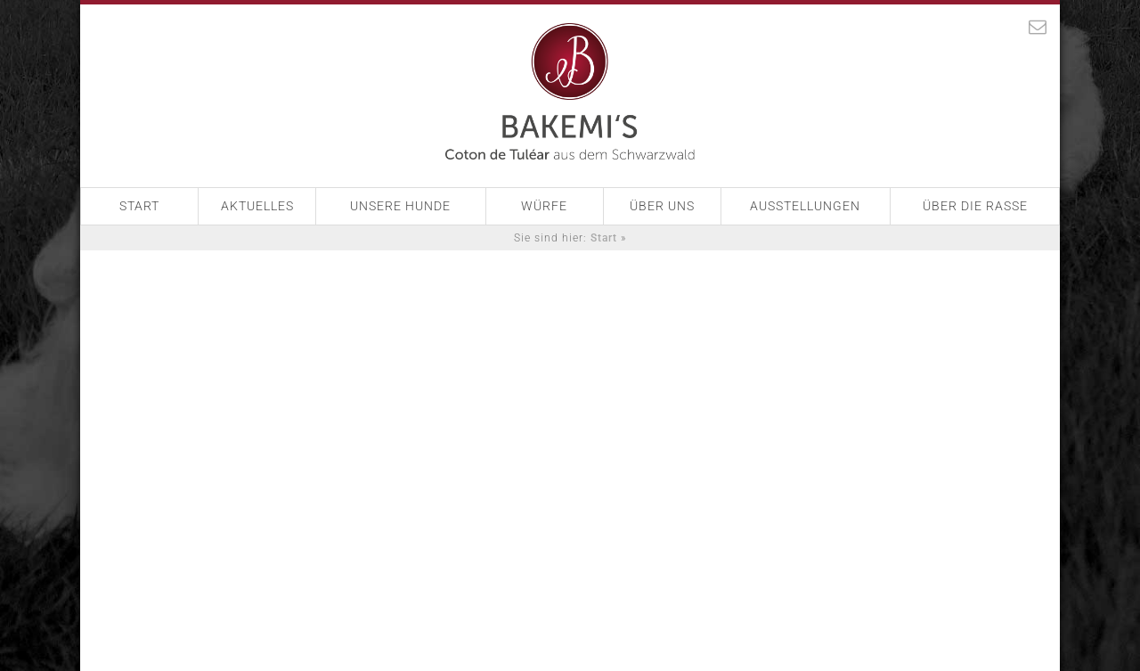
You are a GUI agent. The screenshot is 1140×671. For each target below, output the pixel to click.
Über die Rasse (975, 206)
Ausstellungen (805, 206)
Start (139, 206)
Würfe (544, 206)
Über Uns (662, 206)
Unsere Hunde (400, 206)
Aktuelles (257, 206)
